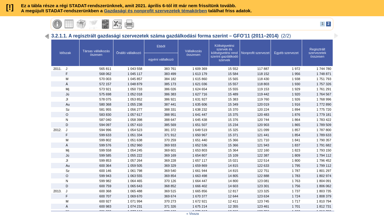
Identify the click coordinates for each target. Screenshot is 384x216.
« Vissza (192, 213)
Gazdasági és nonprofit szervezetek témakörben (155, 10)
